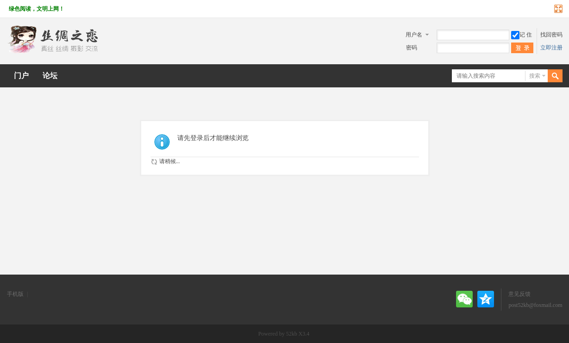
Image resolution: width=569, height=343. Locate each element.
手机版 (15, 294)
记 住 (521, 34)
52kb (291, 334)
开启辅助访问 (549, 9)
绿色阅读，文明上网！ (36, 9)
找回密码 (551, 34)
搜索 (534, 76)
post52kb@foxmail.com (535, 305)
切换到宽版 (557, 9)
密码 (411, 47)
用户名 (414, 34)
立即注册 (551, 47)
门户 (21, 76)
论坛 (50, 76)
